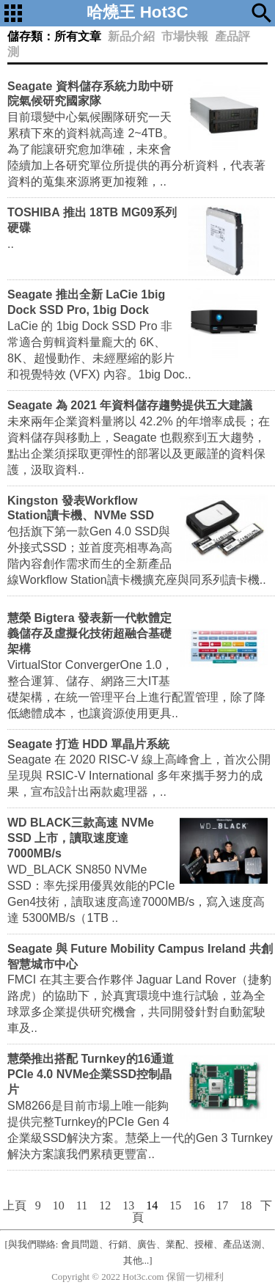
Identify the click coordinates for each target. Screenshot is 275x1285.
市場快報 (184, 36)
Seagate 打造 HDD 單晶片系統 (88, 744)
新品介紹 (131, 36)
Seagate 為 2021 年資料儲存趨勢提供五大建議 (129, 405)
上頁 (14, 1205)
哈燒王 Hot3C (137, 12)
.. (10, 244)
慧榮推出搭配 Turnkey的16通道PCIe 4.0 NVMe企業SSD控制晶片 (90, 1074)
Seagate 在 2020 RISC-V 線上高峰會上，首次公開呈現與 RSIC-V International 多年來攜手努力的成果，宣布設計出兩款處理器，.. (139, 775)
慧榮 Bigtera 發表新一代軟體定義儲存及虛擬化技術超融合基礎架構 (89, 633)
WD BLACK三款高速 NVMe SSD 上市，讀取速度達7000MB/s (80, 838)
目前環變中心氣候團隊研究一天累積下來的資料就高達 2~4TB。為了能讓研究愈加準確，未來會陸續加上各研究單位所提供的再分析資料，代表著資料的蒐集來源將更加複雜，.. (136, 149)
